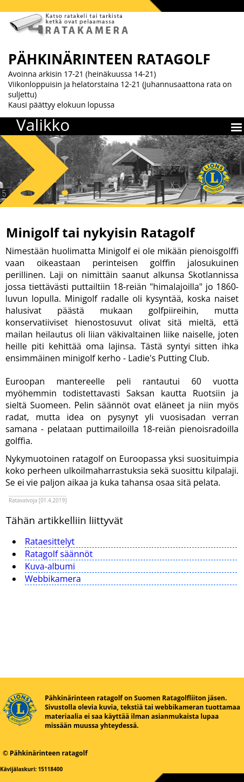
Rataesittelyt (49, 541)
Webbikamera (53, 579)
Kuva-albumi (50, 566)
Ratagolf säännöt (59, 554)
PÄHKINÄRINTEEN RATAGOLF (109, 59)
